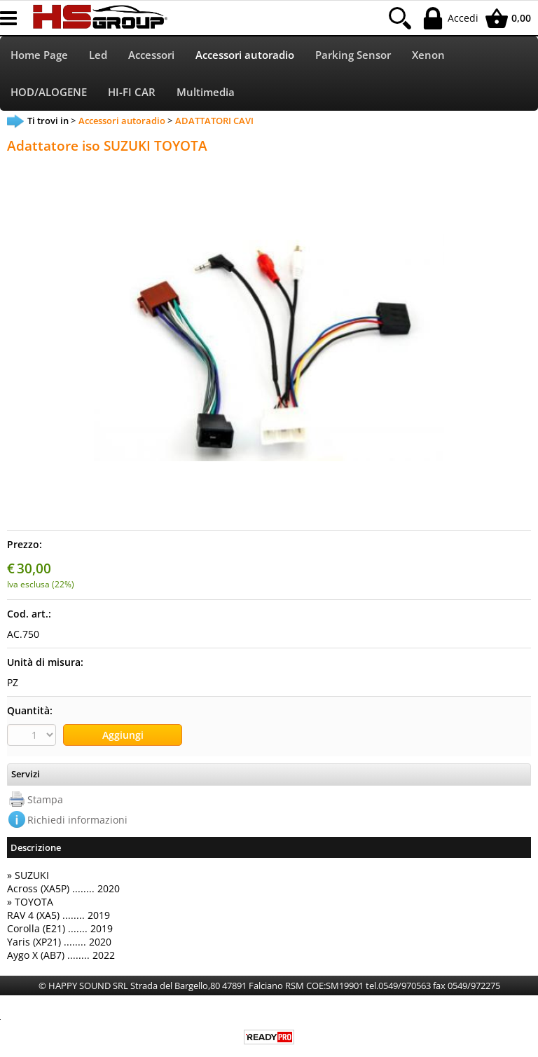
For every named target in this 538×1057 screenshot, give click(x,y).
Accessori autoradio (244, 55)
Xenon (428, 55)
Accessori (151, 55)
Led (98, 55)
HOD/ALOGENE (49, 92)
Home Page (39, 55)
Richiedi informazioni (77, 819)
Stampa (45, 799)
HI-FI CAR (132, 92)
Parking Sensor (353, 55)
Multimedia (206, 92)
